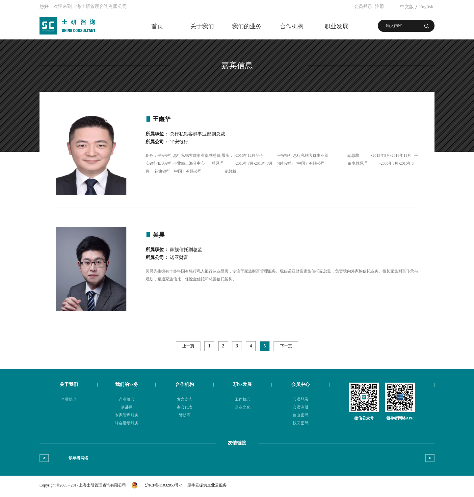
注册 (379, 6)
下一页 (286, 346)
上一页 (188, 346)
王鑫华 (162, 119)
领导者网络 (78, 458)
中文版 (407, 6)
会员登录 (363, 6)
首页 (157, 26)
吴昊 (159, 234)
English (426, 6)
